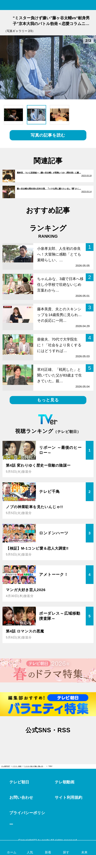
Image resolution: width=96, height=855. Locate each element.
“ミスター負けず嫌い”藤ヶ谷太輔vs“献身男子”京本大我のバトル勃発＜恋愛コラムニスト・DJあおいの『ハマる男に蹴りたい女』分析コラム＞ (35, 766)
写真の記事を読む (48, 135)
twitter (35, 742)
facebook (48, 742)
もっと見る (48, 400)
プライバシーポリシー (27, 819)
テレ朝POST (48, 5)
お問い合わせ (21, 797)
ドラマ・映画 (16, 766)
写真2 (50, 766)
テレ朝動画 (64, 782)
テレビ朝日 (19, 782)
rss (60, 742)
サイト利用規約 (68, 797)
